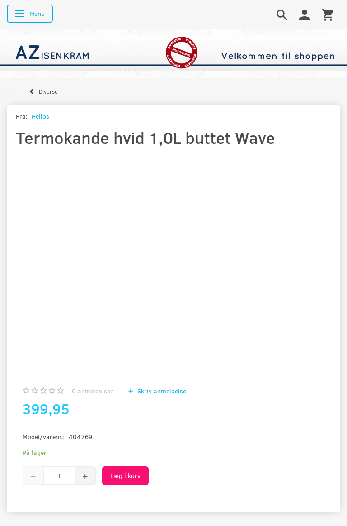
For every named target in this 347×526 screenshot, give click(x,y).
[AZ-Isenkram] (173, 52)
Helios (40, 116)
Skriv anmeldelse (161, 391)
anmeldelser (92, 391)
